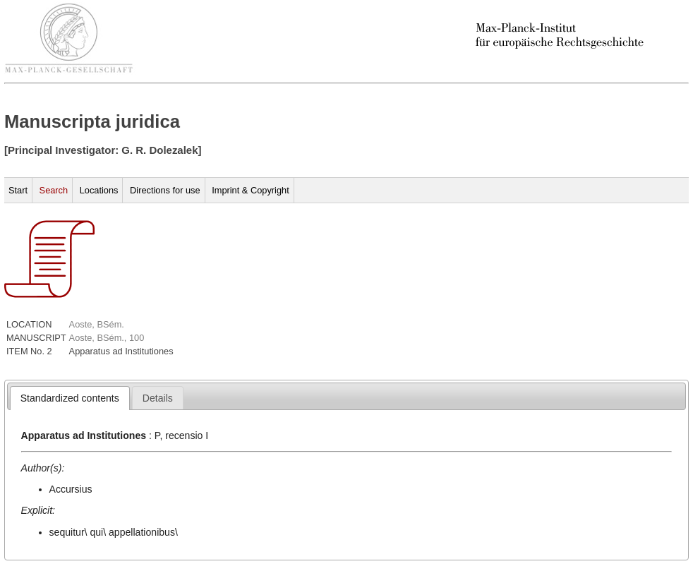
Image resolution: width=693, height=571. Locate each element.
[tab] (70, 398)
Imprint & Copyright (250, 190)
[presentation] (70, 398)
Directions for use (165, 190)
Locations (99, 190)
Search (54, 190)
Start (18, 190)
